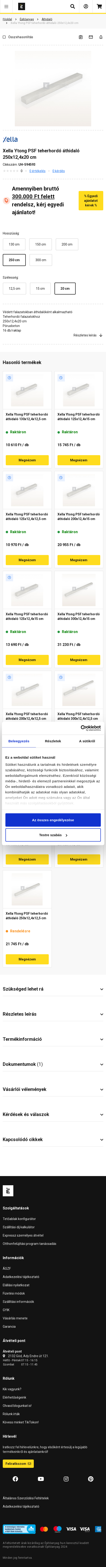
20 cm (65, 288)
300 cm (40, 260)
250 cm (14, 260)
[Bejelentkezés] (86, 6)
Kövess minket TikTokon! (21, 1422)
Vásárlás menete (15, 1318)
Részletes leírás (88, 335)
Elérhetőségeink (14, 1397)
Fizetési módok (14, 1293)
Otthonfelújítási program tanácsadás (29, 1244)
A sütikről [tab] (87, 741)
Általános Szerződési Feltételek (26, 1498)
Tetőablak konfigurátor (19, 1219)
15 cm (40, 288)
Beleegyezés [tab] (19, 741)
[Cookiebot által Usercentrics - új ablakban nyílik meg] (80, 728)
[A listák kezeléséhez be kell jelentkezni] (83, 37)
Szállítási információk (18, 1302)
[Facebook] (15, 1479)
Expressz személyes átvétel (23, 1235)
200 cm (67, 244)
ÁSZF (7, 1268)
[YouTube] (41, 1479)
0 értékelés (37, 171)
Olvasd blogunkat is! (17, 1406)
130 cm (14, 244)
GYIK (6, 1310)
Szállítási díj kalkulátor (19, 1227)
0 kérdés (58, 171)
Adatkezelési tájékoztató (21, 1277)
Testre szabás (53, 835)
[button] (6, 6)
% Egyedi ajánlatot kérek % (91, 200)
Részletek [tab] (53, 741)
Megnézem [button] (27, 460)
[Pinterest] (90, 1479)
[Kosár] (99, 6)
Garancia (9, 1326)
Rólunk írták (11, 1414)
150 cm (40, 244)
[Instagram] (66, 1479)
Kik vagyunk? (12, 1389)
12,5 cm (14, 288)
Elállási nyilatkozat (16, 1285)
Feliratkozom (18, 1464)
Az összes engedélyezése (53, 820)
